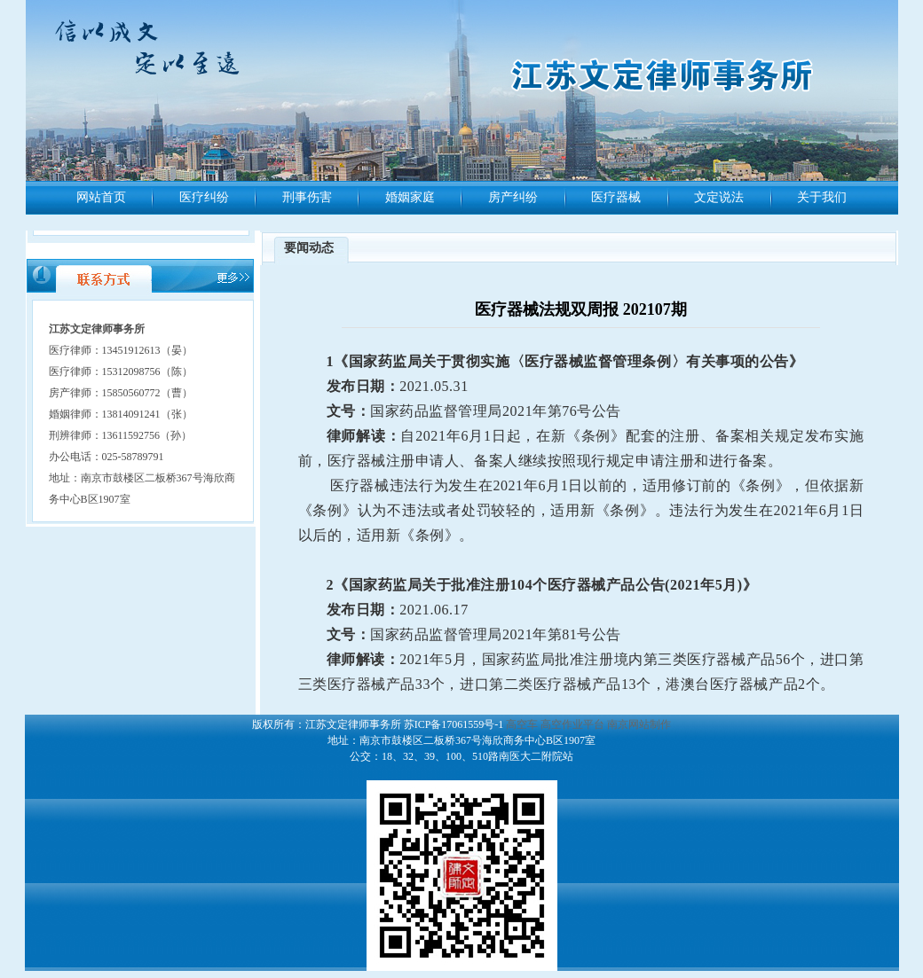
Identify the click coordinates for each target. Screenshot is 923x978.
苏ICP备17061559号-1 (454, 724)
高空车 (522, 724)
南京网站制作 (639, 724)
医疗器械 (616, 197)
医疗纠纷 (204, 197)
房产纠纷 (513, 197)
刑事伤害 (307, 197)
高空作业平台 (572, 724)
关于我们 (822, 197)
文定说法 (719, 197)
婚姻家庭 (410, 197)
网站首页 (101, 197)
